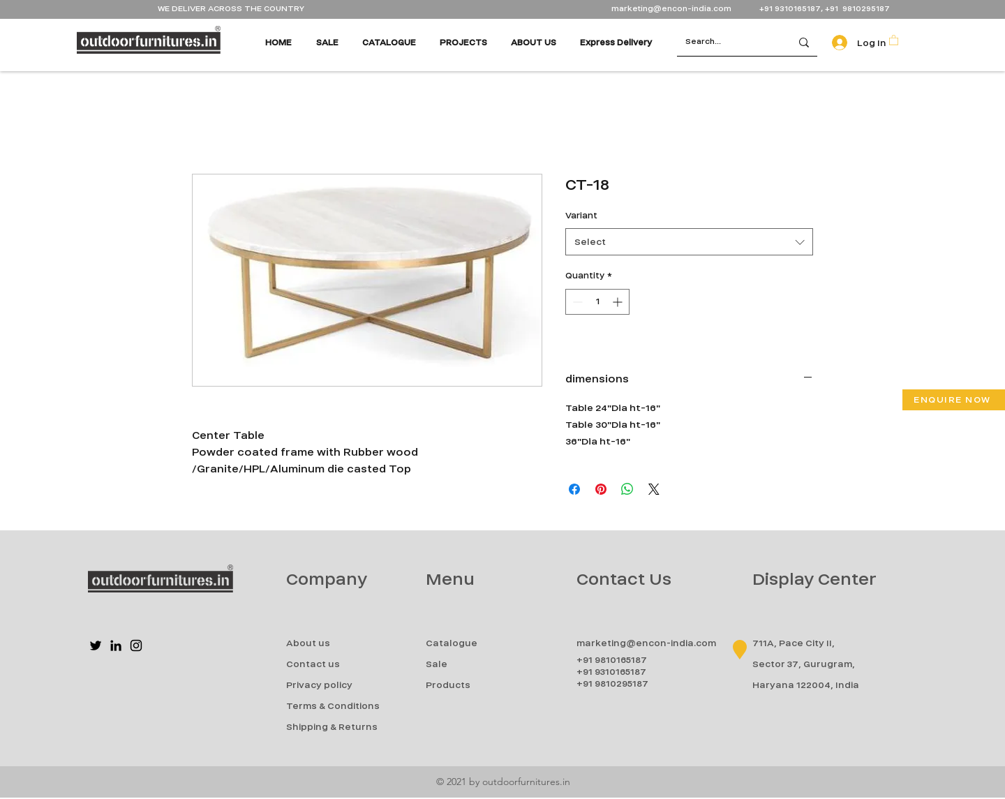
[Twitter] (95, 645)
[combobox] (689, 241)
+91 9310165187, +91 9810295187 (824, 8)
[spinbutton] (597, 302)
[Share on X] (654, 489)
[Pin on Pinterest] (601, 489)
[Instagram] (136, 645)
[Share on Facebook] (574, 489)
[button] (893, 39)
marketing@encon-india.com (671, 8)
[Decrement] (576, 302)
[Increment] (618, 302)
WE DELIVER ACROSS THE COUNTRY (231, 8)
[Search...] (723, 42)
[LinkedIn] (116, 645)
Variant (581, 215)
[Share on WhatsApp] (627, 489)
